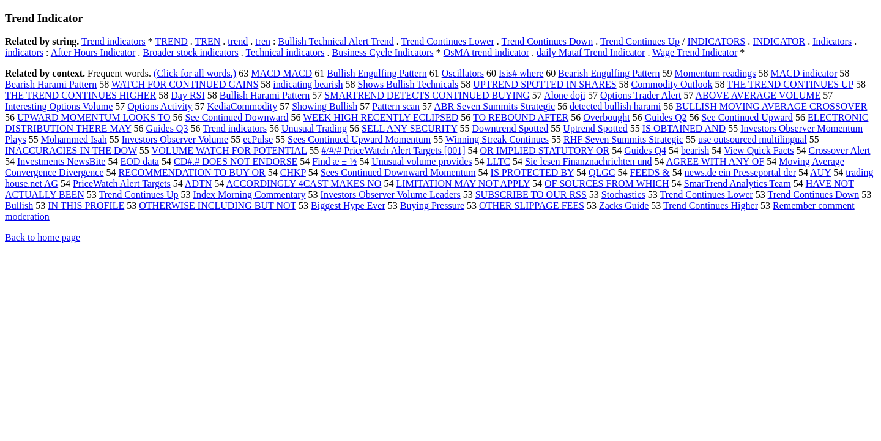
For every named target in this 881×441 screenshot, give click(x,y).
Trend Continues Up (640, 41)
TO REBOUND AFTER (520, 117)
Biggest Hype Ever (348, 205)
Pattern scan (396, 106)
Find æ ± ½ (334, 161)
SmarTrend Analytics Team (737, 183)
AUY (820, 172)
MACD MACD (281, 73)
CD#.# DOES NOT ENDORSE (235, 161)
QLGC (602, 172)
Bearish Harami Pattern (51, 84)
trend (238, 41)
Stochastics (623, 194)
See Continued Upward (747, 117)
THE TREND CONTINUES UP (790, 84)
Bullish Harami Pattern (265, 95)
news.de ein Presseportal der (740, 172)
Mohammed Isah (74, 139)
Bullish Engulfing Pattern (377, 73)
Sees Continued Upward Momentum (359, 139)
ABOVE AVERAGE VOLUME (758, 95)
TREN (208, 41)
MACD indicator (803, 73)
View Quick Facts (759, 150)
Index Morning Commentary (249, 194)
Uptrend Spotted (595, 128)
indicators (24, 52)
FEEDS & (649, 172)
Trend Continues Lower (447, 41)
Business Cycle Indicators (382, 52)
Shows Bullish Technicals (408, 84)
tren (262, 41)
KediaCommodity (242, 106)
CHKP (293, 172)
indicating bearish (308, 84)
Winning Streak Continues (497, 139)
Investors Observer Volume (175, 139)
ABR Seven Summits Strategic (494, 106)
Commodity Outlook (672, 84)
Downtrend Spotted (510, 128)
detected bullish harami (615, 106)
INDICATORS (716, 41)
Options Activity (159, 106)
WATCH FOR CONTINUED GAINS (184, 84)
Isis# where (521, 73)
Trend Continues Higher (710, 205)
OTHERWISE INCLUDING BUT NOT (217, 205)
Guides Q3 (167, 128)
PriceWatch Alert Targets (122, 183)
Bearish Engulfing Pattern (609, 73)
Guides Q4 (645, 150)
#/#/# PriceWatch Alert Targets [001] (393, 150)
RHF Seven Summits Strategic (623, 139)
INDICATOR (779, 41)
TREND (171, 41)
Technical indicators (284, 52)
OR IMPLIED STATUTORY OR (545, 150)
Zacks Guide (624, 205)
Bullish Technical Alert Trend (336, 41)
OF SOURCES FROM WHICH (607, 183)
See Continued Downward (237, 117)
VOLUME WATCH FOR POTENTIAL (229, 150)
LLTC (499, 161)
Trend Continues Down (547, 41)
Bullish (19, 205)
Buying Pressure (432, 205)
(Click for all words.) (195, 73)
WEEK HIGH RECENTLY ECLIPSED (380, 117)
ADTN (198, 183)
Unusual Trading (314, 128)
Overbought (606, 117)
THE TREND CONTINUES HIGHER (80, 95)
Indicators (832, 41)
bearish (695, 150)
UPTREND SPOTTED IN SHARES (544, 84)
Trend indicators (113, 41)
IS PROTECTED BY (532, 172)
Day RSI (188, 95)
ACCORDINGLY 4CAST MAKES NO (303, 183)
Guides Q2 (666, 117)
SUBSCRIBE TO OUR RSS (531, 194)
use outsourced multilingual (752, 139)
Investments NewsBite (61, 161)
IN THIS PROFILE (86, 205)
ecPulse (258, 139)
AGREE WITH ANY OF (715, 161)
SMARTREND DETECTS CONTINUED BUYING (426, 95)
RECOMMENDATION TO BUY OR (192, 172)
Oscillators (463, 73)
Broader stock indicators (190, 52)
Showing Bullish (324, 106)
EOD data (139, 161)
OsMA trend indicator (486, 52)
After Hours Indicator (93, 52)
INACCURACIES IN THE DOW (71, 150)
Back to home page (42, 237)
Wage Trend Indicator (694, 52)
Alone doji (564, 95)
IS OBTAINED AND (684, 128)
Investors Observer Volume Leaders (391, 194)
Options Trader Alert (640, 95)
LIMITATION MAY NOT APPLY (463, 183)
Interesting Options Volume (59, 106)
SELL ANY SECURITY (409, 128)
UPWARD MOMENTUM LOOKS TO (94, 117)
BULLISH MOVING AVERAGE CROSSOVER (771, 106)
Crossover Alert (840, 150)
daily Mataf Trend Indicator (591, 52)
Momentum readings (715, 73)
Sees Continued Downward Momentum (398, 172)
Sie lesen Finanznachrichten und (588, 161)
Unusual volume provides (421, 161)
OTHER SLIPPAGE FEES (531, 205)
